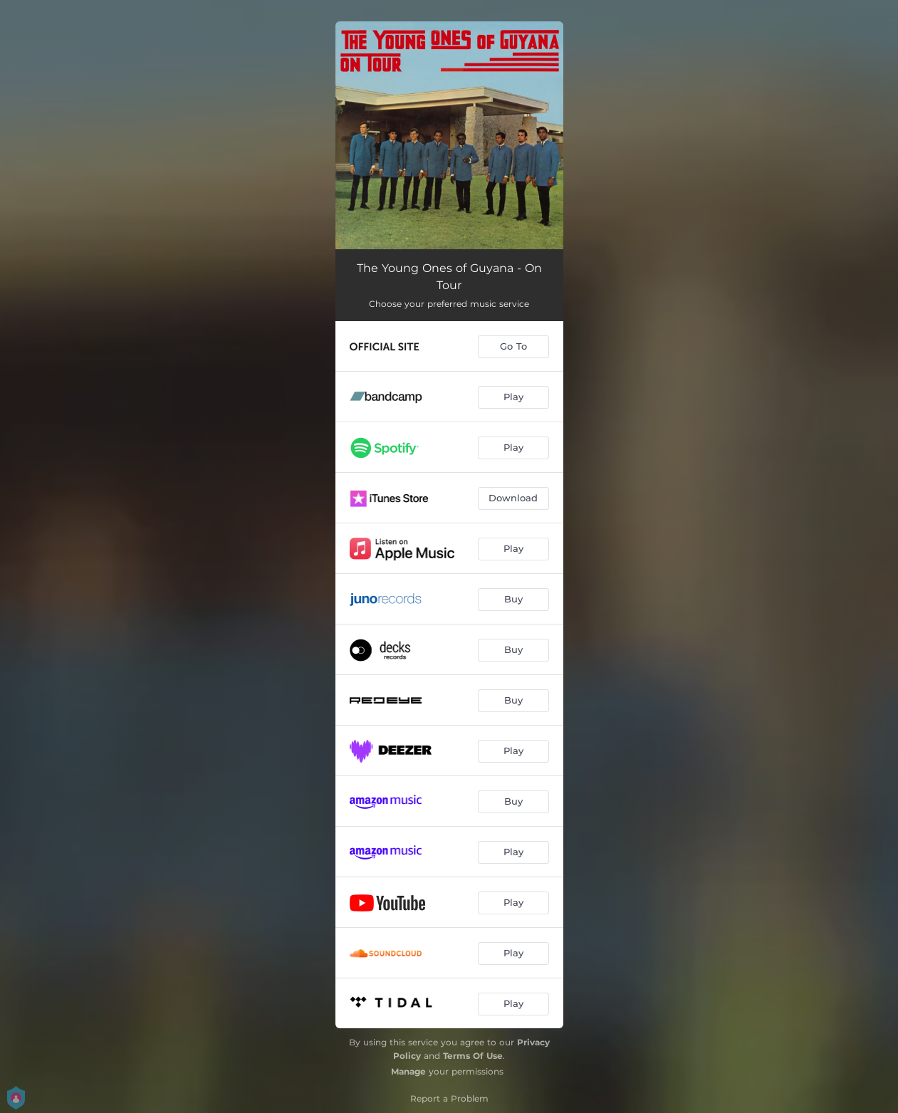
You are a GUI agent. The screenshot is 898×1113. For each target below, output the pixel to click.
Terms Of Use (473, 1055)
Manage (408, 1071)
